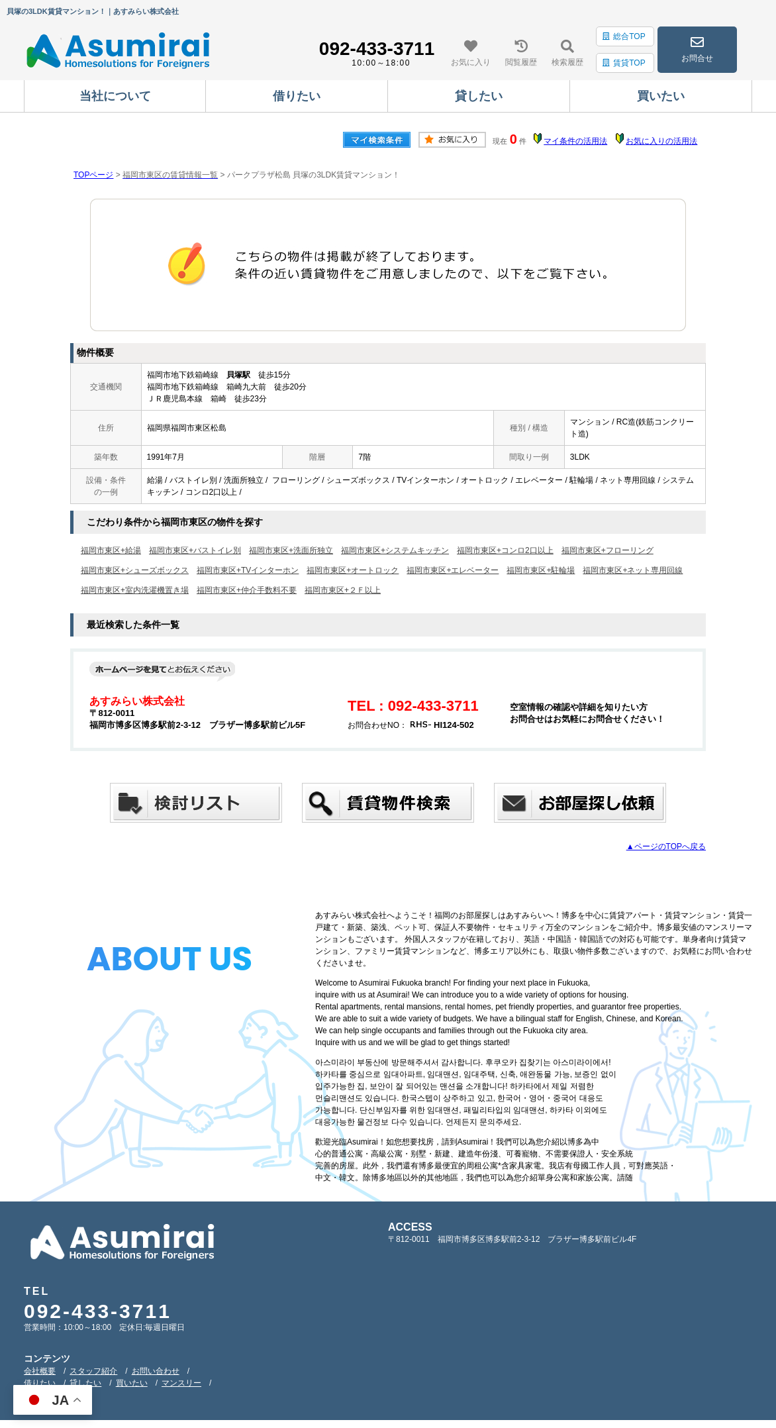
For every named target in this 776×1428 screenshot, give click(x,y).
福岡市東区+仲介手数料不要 (247, 590)
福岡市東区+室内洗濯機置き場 (135, 590)
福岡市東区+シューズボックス (135, 570)
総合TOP (624, 36)
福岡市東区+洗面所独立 (291, 550)
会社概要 (40, 1371)
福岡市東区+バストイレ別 (195, 550)
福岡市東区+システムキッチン (395, 550)
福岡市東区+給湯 (111, 550)
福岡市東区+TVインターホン (248, 570)
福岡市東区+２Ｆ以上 (343, 590)
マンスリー (181, 1383)
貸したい (85, 1383)
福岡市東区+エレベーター (453, 570)
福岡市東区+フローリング (607, 550)
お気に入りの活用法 (661, 141)
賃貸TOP (624, 63)
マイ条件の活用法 (575, 141)
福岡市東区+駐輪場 (541, 570)
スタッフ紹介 (93, 1371)
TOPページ (93, 174)
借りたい (40, 1383)
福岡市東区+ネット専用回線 (633, 570)
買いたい (132, 1383)
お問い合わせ (155, 1371)
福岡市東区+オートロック (353, 570)
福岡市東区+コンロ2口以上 (505, 550)
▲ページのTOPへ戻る (666, 846)
